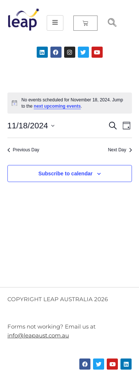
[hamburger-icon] (55, 23)
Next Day (120, 149)
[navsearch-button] (109, 23)
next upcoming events (57, 106)
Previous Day (23, 149)
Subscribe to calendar (65, 173)
